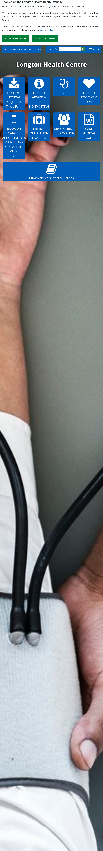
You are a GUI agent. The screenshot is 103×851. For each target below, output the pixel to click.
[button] (56, 49)
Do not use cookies (45, 38)
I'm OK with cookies (15, 38)
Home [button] (50, 49)
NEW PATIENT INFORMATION (64, 124)
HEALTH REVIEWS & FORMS (89, 90)
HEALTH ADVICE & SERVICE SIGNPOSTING (39, 93)
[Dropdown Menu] (94, 49)
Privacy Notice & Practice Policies (51, 171)
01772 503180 (34, 49)
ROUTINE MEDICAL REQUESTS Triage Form (14, 93)
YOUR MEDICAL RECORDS (88, 126)
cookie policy (47, 30)
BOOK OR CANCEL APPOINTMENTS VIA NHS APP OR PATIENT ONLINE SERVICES (14, 135)
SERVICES (64, 86)
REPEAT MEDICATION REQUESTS (39, 126)
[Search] (70, 49)
